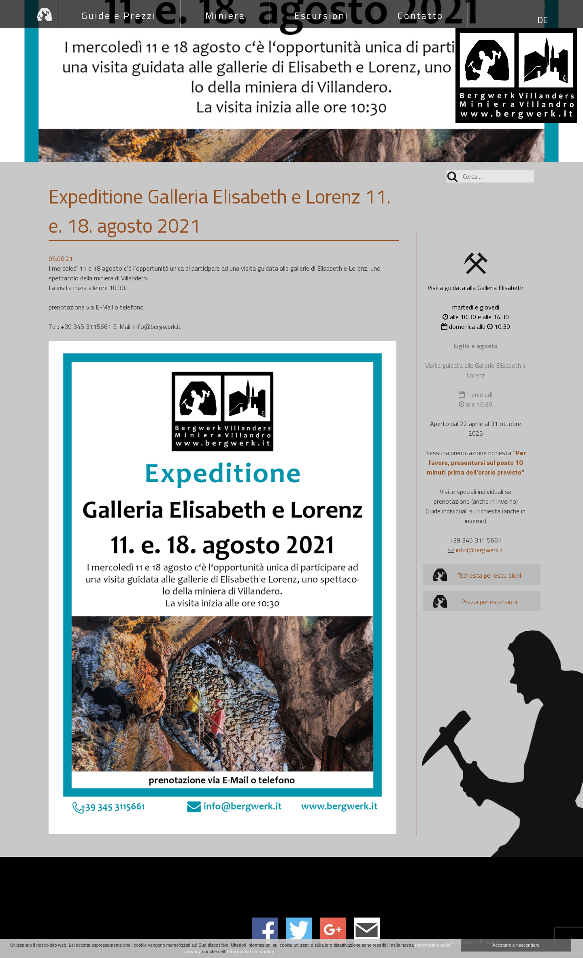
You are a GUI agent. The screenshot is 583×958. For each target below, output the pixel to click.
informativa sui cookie (250, 951)
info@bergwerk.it (480, 550)
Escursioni (321, 15)
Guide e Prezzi (118, 15)
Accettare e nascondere (515, 945)
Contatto (420, 15)
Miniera (225, 15)
